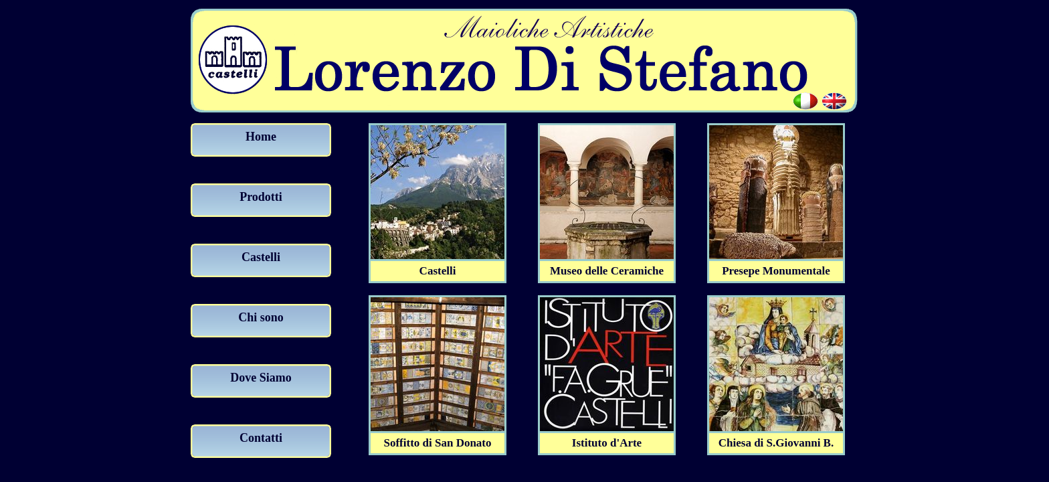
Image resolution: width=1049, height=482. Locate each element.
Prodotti (261, 197)
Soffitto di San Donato (437, 437)
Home (261, 136)
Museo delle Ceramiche (607, 265)
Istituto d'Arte (607, 437)
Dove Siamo (261, 377)
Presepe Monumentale (776, 265)
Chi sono (261, 317)
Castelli (261, 257)
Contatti (261, 438)
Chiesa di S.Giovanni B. (776, 437)
